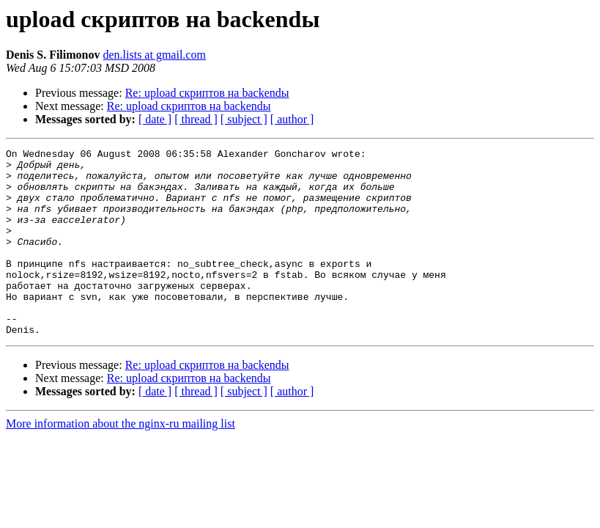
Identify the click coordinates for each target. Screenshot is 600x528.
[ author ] (292, 119)
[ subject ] (244, 119)
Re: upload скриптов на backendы (207, 93)
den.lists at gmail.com (154, 54)
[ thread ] (196, 119)
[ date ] (154, 119)
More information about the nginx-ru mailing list (120, 461)
